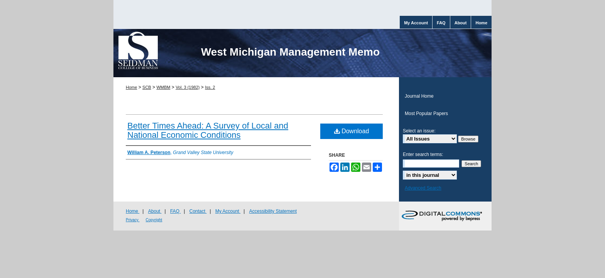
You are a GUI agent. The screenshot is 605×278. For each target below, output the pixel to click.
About (155, 211)
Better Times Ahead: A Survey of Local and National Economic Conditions (207, 130)
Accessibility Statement (273, 211)
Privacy (133, 220)
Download (351, 131)
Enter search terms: (423, 154)
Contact (198, 211)
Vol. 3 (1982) (187, 87)
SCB (146, 87)
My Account (227, 211)
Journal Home (419, 96)
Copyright (154, 220)
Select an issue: (419, 131)
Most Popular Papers (426, 113)
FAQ (175, 211)
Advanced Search (423, 188)
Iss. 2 (210, 87)
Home (131, 87)
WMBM (163, 87)
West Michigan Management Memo (290, 52)
